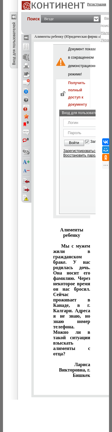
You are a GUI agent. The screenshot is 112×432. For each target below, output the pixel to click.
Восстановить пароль (81, 155)
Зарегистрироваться (80, 151)
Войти (74, 143)
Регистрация (96, 4)
